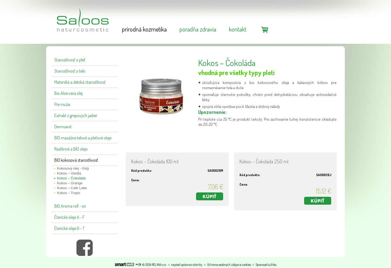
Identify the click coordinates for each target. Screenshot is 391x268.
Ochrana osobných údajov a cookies (229, 265)
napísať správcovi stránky (186, 265)
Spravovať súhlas (266, 265)
